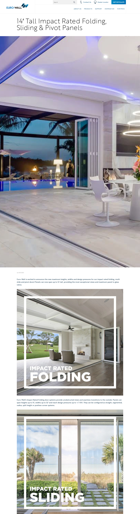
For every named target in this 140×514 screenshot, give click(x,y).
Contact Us (85, 2)
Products (88, 9)
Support (98, 9)
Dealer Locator (101, 2)
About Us (77, 9)
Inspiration (109, 9)
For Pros (120, 9)
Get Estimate (118, 2)
